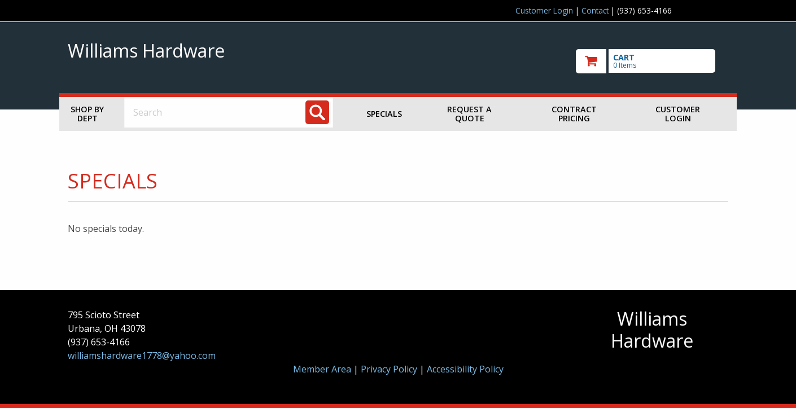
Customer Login (544, 10)
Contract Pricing (574, 114)
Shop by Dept (87, 114)
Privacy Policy (390, 369)
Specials (384, 113)
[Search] (317, 112)
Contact (595, 10)
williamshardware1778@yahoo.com (142, 355)
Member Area (322, 369)
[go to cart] (652, 61)
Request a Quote (469, 114)
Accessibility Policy (465, 369)
